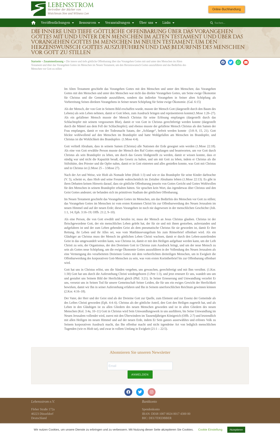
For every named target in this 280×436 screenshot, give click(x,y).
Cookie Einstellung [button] (210, 429)
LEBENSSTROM (71, 5)
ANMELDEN (140, 374)
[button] (223, 62)
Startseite (36, 61)
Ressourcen (89, 22)
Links (168, 22)
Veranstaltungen (119, 22)
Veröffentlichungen (57, 22)
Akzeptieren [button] (236, 429)
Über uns (148, 22)
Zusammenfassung (53, 61)
